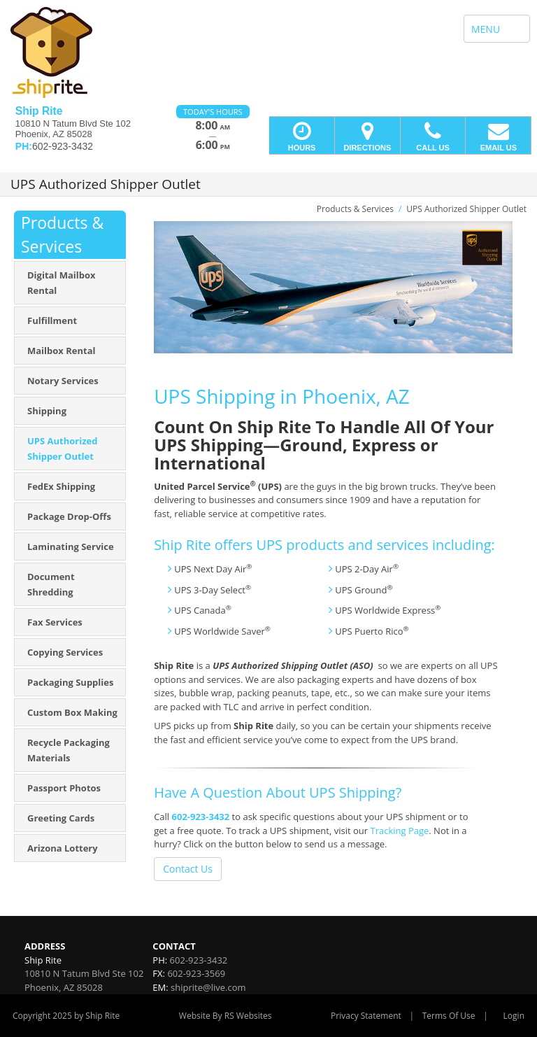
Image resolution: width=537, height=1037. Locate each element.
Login (513, 1016)
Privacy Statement (366, 1016)
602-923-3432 (201, 816)
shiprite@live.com (208, 987)
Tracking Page (399, 830)
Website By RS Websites (225, 1016)
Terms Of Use (448, 1016)
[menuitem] (70, 283)
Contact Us (188, 868)
